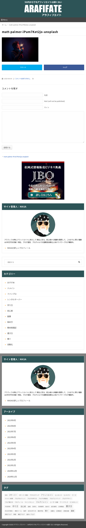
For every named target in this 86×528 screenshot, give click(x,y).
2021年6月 (11, 437)
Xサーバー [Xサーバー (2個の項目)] (13, 495)
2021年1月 (11, 465)
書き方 (10, 333)
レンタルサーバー (14, 299)
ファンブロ (11, 293)
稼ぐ (9, 339)
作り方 (10, 305)
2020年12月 (12, 471)
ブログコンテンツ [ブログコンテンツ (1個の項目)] (55, 498)
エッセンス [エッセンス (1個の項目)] (58, 495)
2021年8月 (11, 426)
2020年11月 (12, 476)
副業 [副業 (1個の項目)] (29, 506)
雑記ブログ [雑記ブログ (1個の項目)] (21, 514)
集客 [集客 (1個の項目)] (15, 514)
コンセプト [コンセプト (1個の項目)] (67, 495)
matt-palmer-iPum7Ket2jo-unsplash (16, 157)
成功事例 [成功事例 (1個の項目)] (54, 506)
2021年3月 (11, 454)
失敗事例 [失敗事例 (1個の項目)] (41, 506)
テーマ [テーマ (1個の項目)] (74, 495)
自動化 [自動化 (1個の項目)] (53, 511)
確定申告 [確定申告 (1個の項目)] (40, 511)
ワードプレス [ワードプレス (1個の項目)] (64, 502)
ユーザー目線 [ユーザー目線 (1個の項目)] (54, 502)
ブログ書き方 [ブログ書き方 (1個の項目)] (9, 502)
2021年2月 (11, 459)
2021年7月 (11, 431)
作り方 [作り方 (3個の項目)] (15, 506)
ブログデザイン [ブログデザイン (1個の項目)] (67, 498)
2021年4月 (11, 448)
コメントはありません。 (23, 79)
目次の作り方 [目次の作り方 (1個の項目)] (32, 511)
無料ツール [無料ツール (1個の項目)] (18, 511)
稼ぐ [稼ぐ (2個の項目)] (46, 510)
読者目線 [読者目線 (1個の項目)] (66, 511)
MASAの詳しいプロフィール (18, 248)
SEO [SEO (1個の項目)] (6, 495)
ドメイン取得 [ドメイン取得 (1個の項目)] (9, 498)
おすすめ (11, 282)
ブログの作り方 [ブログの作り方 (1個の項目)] (32, 498)
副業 (9, 316)
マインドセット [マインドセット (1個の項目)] (29, 502)
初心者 (10, 310)
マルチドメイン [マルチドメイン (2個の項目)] (42, 502)
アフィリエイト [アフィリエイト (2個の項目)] (47, 495)
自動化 (10, 344)
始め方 (10, 322)
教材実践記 (11, 327)
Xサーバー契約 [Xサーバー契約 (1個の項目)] (23, 495)
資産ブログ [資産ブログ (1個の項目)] (8, 514)
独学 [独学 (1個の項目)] (25, 511)
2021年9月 (11, 420)
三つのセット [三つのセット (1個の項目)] (74, 502)
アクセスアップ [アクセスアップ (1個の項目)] (34, 495)
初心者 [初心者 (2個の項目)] (23, 506)
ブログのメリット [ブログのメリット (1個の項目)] (20, 498)
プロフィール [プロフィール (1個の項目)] (19, 502)
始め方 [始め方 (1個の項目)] (47, 506)
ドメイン (11, 288)
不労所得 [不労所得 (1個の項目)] (7, 506)
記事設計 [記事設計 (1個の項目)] (59, 511)
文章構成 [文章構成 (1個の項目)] (61, 506)
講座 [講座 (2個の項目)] (72, 510)
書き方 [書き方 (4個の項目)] (69, 506)
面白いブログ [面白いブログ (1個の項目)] (31, 514)
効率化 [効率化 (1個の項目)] (34, 506)
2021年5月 (11, 442)
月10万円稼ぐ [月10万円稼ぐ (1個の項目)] (9, 511)
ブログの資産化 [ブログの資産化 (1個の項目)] (43, 498)
